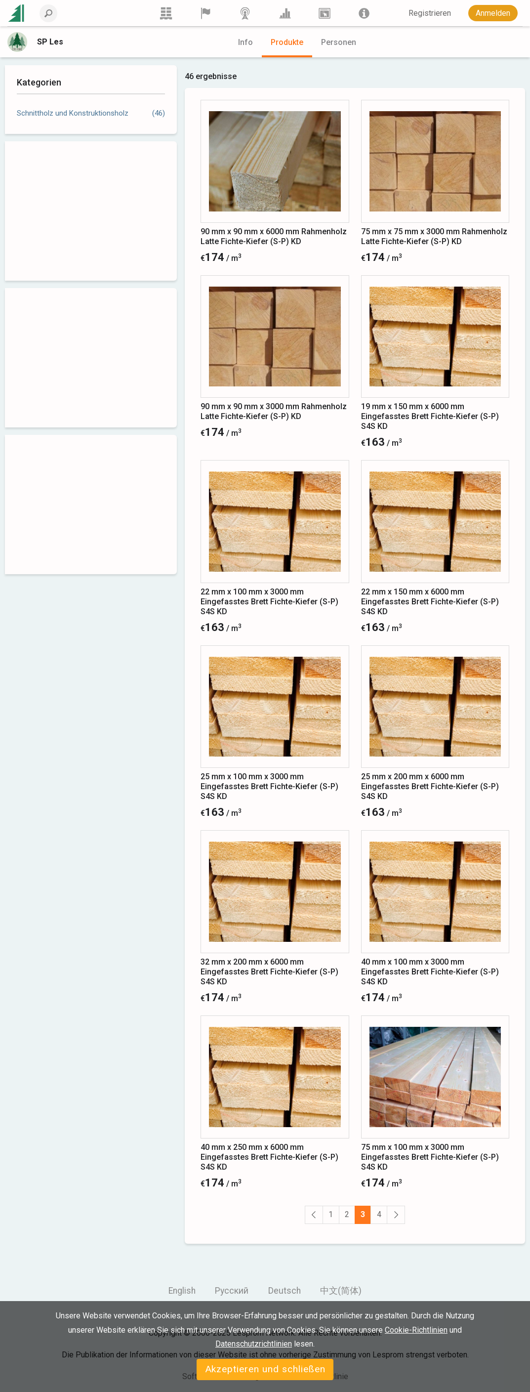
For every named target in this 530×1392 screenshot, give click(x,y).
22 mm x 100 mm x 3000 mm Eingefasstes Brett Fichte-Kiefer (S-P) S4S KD (269, 601)
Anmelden (493, 13)
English (182, 1291)
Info (245, 42)
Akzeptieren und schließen (265, 1369)
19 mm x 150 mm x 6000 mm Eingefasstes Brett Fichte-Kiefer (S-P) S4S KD (430, 416)
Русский (231, 1291)
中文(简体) (341, 1291)
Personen (338, 42)
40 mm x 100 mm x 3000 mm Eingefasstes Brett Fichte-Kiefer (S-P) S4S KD (430, 971)
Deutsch (284, 1291)
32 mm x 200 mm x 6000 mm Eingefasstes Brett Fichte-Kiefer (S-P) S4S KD (269, 971)
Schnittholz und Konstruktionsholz (72, 113)
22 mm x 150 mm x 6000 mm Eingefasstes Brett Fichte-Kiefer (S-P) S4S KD (430, 601)
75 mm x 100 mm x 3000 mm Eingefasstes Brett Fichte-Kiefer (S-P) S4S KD (430, 1157)
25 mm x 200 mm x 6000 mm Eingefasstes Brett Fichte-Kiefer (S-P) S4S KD (430, 786)
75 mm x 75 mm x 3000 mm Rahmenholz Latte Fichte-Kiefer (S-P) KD (434, 236)
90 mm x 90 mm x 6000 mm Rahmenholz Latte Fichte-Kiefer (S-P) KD (274, 236)
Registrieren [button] (429, 13)
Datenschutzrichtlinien (253, 1344)
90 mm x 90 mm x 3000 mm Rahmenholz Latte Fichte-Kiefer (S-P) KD (274, 411)
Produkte (287, 42)
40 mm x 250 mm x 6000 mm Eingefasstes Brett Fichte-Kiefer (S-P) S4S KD (269, 1157)
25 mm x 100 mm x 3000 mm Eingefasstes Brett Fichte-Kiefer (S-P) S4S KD (269, 786)
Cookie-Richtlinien (416, 1330)
